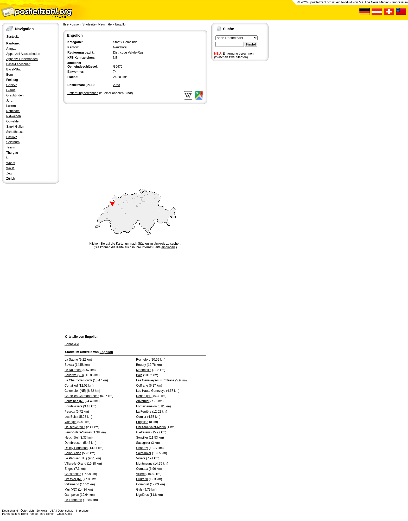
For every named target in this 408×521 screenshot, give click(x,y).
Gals (139, 489)
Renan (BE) (144, 396)
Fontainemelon (146, 406)
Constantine (73, 474)
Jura (9, 100)
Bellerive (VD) (74, 375)
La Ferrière (143, 411)
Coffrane (142, 385)
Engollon (121, 24)
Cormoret (142, 484)
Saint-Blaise (73, 453)
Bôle (139, 375)
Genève (11, 85)
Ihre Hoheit (47, 513)
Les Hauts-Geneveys (150, 391)
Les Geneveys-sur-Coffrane (155, 380)
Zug (9, 173)
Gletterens (143, 432)
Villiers (140, 458)
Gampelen (72, 495)
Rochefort (143, 359)
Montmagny (144, 463)
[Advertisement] (135, 144)
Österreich (27, 510)
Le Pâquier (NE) (76, 458)
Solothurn (13, 142)
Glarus (10, 90)
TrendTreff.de (29, 513)
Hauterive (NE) (75, 427)
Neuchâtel (13, 111)
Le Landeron (73, 500)
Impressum (400, 2)
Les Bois (70, 417)
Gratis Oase (64, 513)
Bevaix (69, 365)
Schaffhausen (15, 132)
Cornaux (142, 469)
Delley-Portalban (76, 448)
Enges (69, 469)
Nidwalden (13, 116)
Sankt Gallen (15, 126)
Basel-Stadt (14, 69)
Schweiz (41, 510)
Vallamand (72, 484)
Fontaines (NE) (75, 401)
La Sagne (71, 359)
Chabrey (142, 448)
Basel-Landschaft (18, 64)
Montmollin (143, 370)
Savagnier (143, 443)
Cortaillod (71, 385)
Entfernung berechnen (238, 53)
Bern (9, 74)
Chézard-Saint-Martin (151, 427)
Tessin (10, 147)
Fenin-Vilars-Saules (78, 432)
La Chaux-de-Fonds (78, 380)
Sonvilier (142, 437)
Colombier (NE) (75, 391)
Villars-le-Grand (75, 463)
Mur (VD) (71, 489)
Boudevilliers (73, 406)
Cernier (141, 417)
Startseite (13, 36)
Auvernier (142, 401)
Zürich (10, 178)
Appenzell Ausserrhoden (23, 54)
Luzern (11, 106)
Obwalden (13, 121)
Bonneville (72, 344)
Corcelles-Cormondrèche (82, 396)
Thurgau (12, 152)
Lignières (142, 495)
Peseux (70, 411)
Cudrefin (142, 479)
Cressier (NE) (74, 479)
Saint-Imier (143, 453)
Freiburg (12, 80)
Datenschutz (65, 510)
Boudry (141, 365)
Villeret (140, 474)
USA (52, 510)
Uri (8, 158)
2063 (116, 85)
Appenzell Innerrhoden (22, 59)
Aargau (11, 48)
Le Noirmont (73, 370)
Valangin (70, 422)
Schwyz (11, 137)
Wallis (10, 168)
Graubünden (15, 95)
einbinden (168, 247)
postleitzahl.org (321, 2)
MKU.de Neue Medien (374, 2)
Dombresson (73, 443)
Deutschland (10, 510)
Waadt (10, 163)
